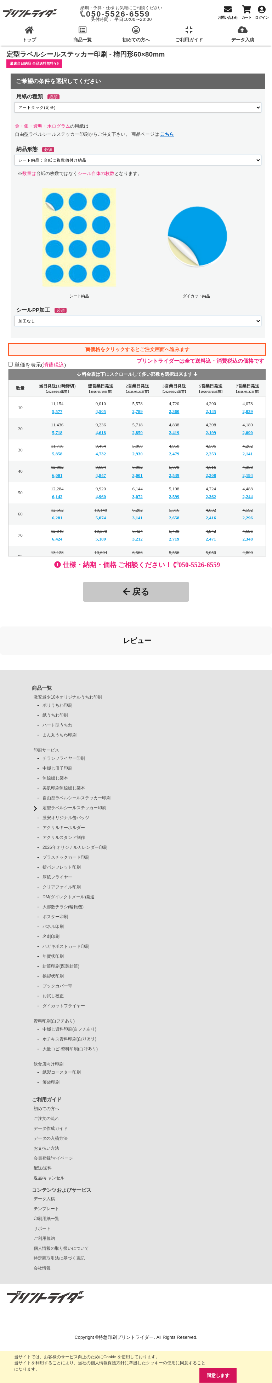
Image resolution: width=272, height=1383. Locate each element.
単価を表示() (40, 364)
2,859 (137, 432)
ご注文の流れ (46, 1083)
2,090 (248, 432)
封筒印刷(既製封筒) (60, 930)
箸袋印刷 (51, 1046)
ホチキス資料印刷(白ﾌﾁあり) (69, 1003)
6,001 (57, 475)
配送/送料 (43, 1132)
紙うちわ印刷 (55, 679)
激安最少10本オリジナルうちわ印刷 (68, 661)
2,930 (137, 453)
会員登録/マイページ (53, 1122)
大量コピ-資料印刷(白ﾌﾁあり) (70, 1013)
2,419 (174, 432)
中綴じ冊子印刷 (57, 732)
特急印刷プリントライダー (126, 1302)
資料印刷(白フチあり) (54, 985)
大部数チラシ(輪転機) (63, 871)
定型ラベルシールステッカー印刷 (74, 772)
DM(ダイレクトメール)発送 (68, 861)
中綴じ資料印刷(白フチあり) (69, 993)
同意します (218, 1375)
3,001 (137, 475)
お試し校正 (53, 960)
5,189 (101, 539)
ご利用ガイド (47, 1064)
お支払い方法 (46, 1112)
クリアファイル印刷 (61, 851)
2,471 (211, 539)
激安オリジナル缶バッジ (65, 782)
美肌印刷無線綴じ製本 (63, 752)
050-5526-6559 (118, 14)
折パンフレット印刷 (61, 831)
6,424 (57, 539)
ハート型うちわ (57, 689)
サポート (42, 1193)
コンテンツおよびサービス (61, 1154)
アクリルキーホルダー (63, 792)
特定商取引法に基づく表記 (59, 1222)
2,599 (174, 496)
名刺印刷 (51, 901)
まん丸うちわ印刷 (59, 699)
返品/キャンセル (49, 1142)
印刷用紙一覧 (46, 1183)
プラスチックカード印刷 (65, 821)
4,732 (101, 453)
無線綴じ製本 (55, 742)
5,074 (101, 517)
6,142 (57, 496)
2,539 (174, 475)
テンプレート (46, 1173)
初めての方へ (46, 1073)
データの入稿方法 (51, 1103)
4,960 (101, 496)
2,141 (248, 453)
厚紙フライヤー (57, 841)
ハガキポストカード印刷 (65, 911)
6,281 (57, 517)
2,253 (211, 453)
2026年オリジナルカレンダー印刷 (74, 812)
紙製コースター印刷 (61, 1036)
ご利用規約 (44, 1203)
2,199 (211, 432)
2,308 (211, 475)
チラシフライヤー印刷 (63, 722)
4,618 (101, 432)
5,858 (57, 453)
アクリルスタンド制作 (63, 802)
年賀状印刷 (53, 920)
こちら (167, 134)
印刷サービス (46, 714)
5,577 (57, 411)
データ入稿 (44, 1163)
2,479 (174, 453)
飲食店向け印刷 (48, 1028)
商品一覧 (42, 652)
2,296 (248, 517)
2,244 (248, 496)
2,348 (248, 539)
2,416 (211, 517)
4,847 (101, 475)
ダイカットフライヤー (63, 970)
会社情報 (42, 1232)
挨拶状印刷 (53, 940)
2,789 (137, 411)
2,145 (211, 411)
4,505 (101, 411)
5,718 (57, 432)
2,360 (174, 411)
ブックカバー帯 (57, 950)
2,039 (248, 411)
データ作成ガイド (51, 1093)
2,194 (248, 475)
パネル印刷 (53, 891)
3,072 (137, 496)
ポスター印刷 (55, 881)
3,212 (137, 539)
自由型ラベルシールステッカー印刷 (76, 762)
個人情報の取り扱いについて (61, 1212)
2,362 (211, 496)
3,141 (137, 517)
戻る (136, 591)
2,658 (174, 517)
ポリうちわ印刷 (57, 669)
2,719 (174, 539)
